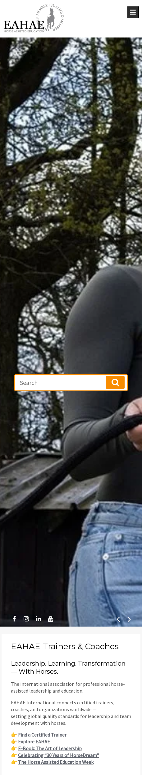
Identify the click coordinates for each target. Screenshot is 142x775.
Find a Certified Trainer (42, 735)
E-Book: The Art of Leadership (50, 748)
